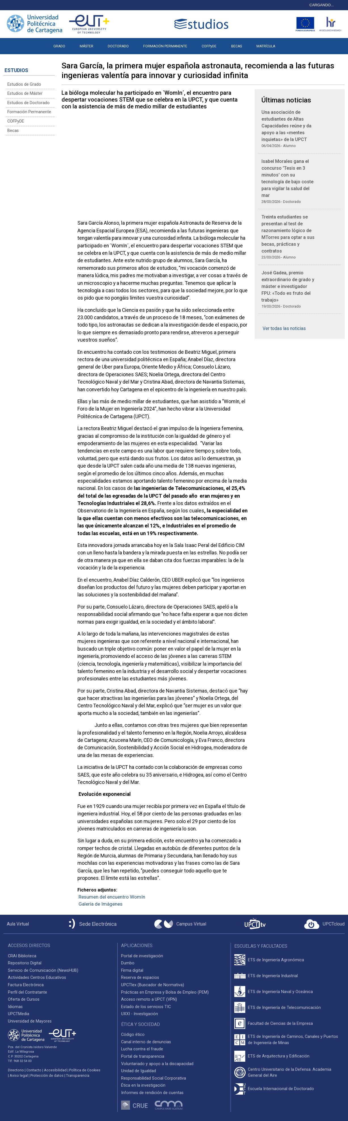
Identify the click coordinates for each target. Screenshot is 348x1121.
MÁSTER (86, 46)
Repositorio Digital (24, 963)
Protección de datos (47, 1075)
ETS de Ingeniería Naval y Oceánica (280, 991)
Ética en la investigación (143, 1085)
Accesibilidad (55, 1070)
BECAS (236, 46)
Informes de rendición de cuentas (152, 1092)
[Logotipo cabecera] (202, 24)
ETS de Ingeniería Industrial (273, 975)
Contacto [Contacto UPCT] (33, 1070)
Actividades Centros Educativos (37, 977)
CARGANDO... (321, 5)
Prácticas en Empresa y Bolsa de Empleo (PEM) (165, 992)
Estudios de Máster (25, 93)
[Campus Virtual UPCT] (180, 924)
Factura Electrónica (26, 985)
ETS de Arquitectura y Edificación (278, 1056)
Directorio (16, 1070)
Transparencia (77, 1075)
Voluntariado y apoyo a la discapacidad (157, 1063)
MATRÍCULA (265, 46)
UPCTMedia (18, 1013)
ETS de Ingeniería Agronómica (276, 960)
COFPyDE (209, 46)
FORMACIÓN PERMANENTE (165, 46)
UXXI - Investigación (139, 1013)
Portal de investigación (142, 956)
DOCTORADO (118, 46)
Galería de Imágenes (101, 904)
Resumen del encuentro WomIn (112, 897)
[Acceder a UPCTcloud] (324, 924)
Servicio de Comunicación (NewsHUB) (43, 970)
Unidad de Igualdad (138, 1071)
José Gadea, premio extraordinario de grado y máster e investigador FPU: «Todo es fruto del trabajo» (287, 286)
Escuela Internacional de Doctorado (281, 1088)
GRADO (59, 46)
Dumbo (127, 963)
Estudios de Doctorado (28, 102)
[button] (289, 43)
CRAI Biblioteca (22, 956)
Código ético (133, 1034)
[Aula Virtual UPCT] (16, 924)
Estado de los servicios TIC (146, 1006)
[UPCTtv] (255, 924)
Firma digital (132, 970)
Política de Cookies (84, 1070)
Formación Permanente (29, 112)
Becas (13, 130)
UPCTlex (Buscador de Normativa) (152, 985)
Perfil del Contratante (27, 992)
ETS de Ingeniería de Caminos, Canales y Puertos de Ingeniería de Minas (293, 1039)
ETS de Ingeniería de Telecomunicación (284, 1007)
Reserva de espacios (140, 977)
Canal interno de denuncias (146, 1042)
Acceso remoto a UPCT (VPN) (149, 999)
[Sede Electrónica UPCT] (92, 924)
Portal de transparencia (142, 1056)
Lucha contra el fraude (142, 1049)
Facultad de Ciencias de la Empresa (280, 1023)
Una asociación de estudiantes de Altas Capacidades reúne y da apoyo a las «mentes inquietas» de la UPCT (286, 126)
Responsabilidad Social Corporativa (153, 1078)
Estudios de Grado (24, 84)
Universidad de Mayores (30, 1021)
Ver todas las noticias (284, 328)
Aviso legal (19, 1075)
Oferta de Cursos (23, 999)
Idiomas (15, 1006)
